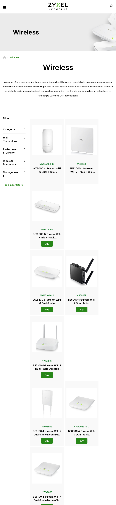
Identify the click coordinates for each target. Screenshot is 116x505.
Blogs (65, 481)
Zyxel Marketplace (71, 444)
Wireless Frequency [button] (9, 163)
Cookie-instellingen (95, 501)
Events (66, 476)
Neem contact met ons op (58, 421)
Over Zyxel (94, 469)
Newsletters (68, 471)
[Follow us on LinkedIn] (22, 482)
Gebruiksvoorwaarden (52, 501)
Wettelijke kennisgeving (24, 501)
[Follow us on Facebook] (7, 482)
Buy (100, 172)
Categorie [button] (9, 129)
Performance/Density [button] (10, 151)
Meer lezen (72, 363)
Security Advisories (45, 461)
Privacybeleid (74, 501)
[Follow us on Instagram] (14, 487)
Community (41, 451)
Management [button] (10, 174)
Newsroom (69, 456)
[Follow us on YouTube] (15, 482)
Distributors (68, 449)
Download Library (44, 456)
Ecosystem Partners (98, 456)
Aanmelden (21, 464)
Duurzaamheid (95, 474)
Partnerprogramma (97, 451)
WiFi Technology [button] (10, 140)
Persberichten (69, 461)
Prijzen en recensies (72, 466)
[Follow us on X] (7, 487)
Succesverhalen (96, 479)
